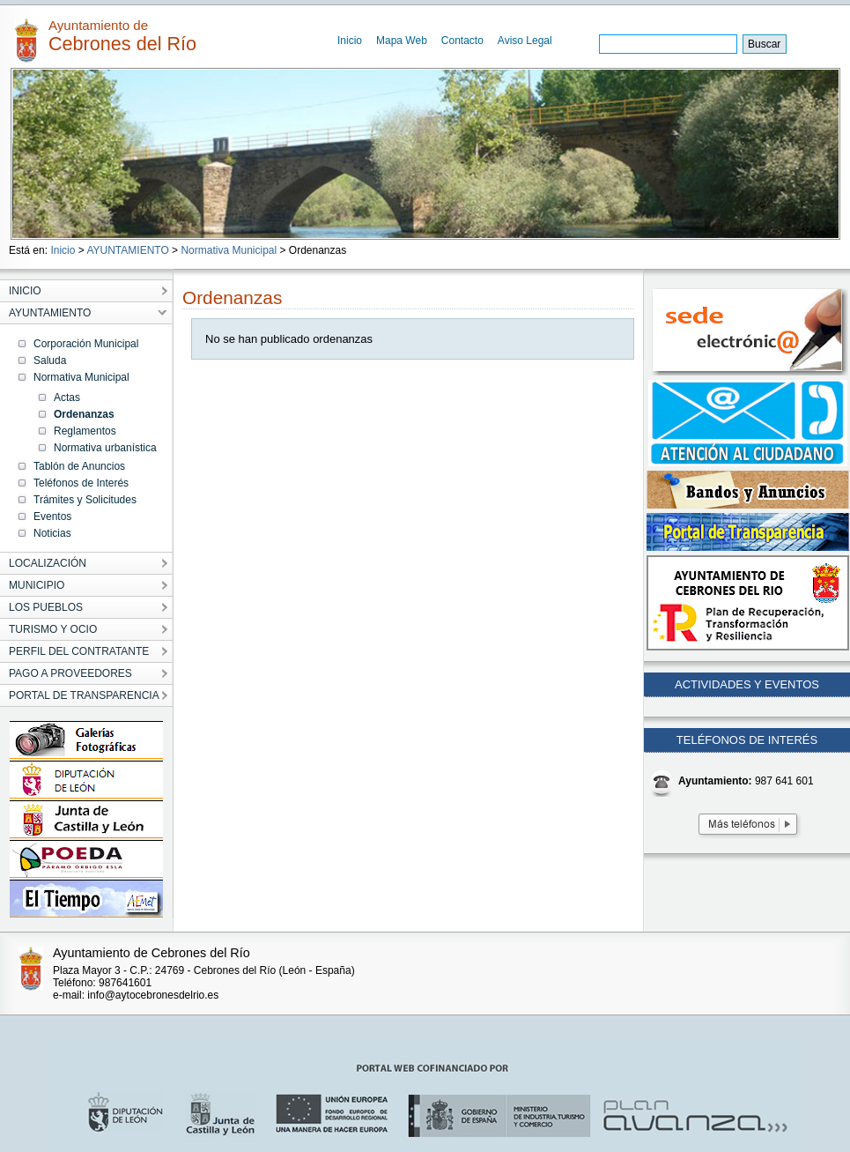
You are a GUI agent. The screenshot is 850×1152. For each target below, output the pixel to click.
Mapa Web (401, 40)
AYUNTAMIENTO (127, 250)
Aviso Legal (525, 40)
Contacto (462, 40)
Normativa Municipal (229, 250)
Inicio (349, 40)
